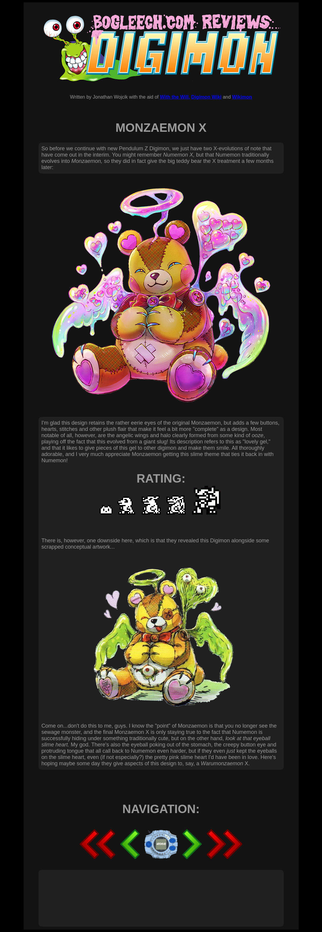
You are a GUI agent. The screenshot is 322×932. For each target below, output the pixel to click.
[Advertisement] (150, 891)
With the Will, (175, 97)
